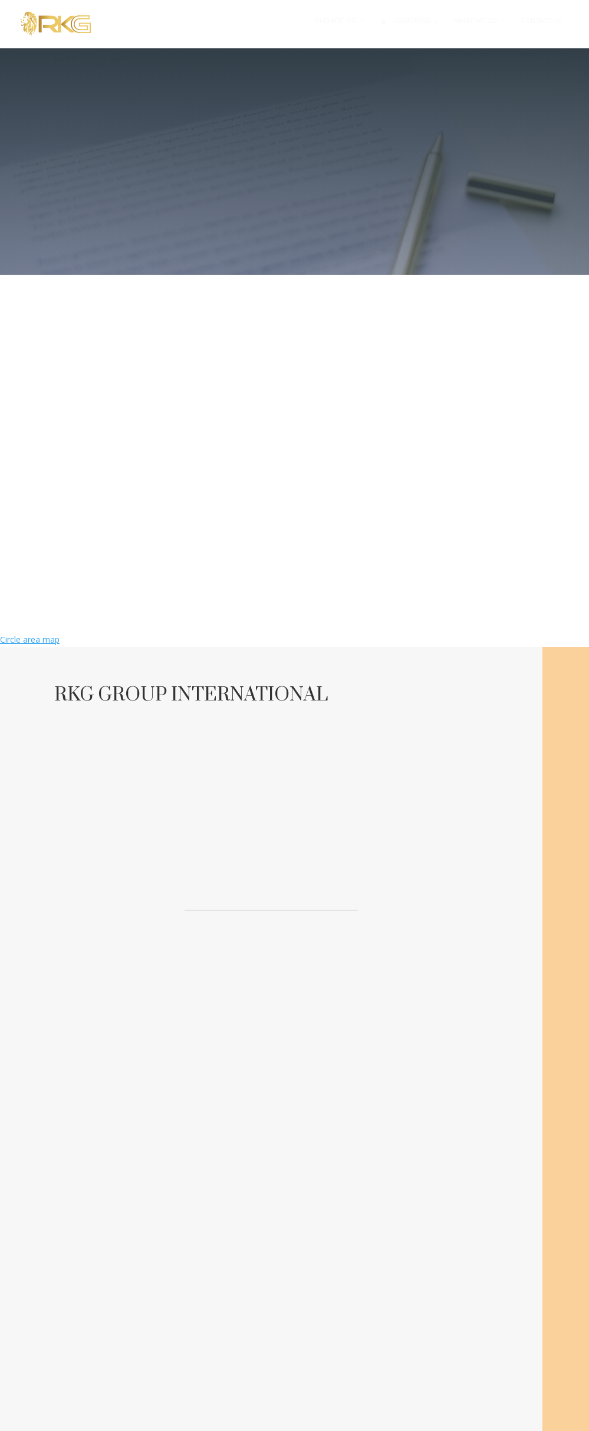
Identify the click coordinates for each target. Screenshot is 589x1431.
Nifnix (363, 1415)
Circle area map (30, 639)
